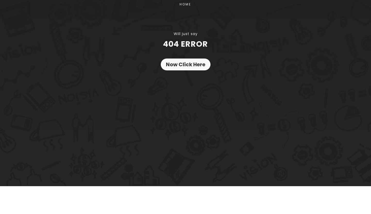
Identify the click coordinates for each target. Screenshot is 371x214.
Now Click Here (185, 64)
